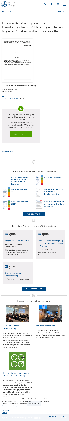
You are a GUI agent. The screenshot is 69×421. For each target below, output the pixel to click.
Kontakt (4, 413)
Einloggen (52, 4)
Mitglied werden (21, 134)
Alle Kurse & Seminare (34, 289)
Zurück (61, 12)
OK (63, 416)
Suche (46, 4)
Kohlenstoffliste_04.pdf (10, 98)
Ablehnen (52, 416)
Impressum (5, 410)
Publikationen (9, 12)
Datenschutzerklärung (9, 406)
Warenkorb (58, 4)
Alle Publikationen (34, 214)
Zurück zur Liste (7, 152)
